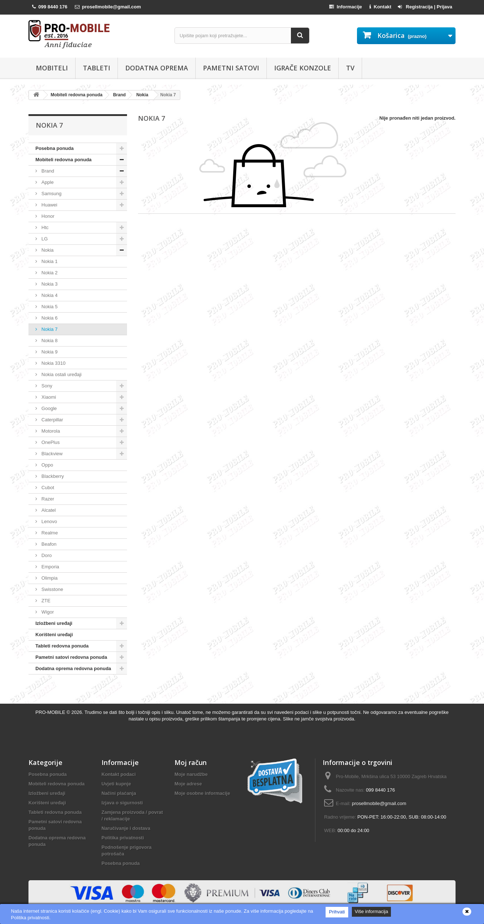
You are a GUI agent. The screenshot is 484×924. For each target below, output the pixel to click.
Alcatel (48, 510)
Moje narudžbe (191, 774)
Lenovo (48, 521)
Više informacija (371, 911)
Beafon (48, 544)
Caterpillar (51, 419)
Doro (46, 555)
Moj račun (190, 762)
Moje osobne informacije (202, 793)
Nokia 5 (49, 306)
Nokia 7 (49, 329)
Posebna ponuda (54, 148)
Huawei (48, 205)
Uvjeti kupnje (116, 783)
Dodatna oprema (156, 67)
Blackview (51, 453)
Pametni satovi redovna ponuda (71, 657)
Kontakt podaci (118, 774)
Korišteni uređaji (54, 634)
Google (48, 408)
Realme (49, 533)
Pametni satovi (231, 67)
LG (44, 238)
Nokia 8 (49, 340)
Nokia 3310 (52, 363)
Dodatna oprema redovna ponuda (73, 668)
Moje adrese (188, 783)
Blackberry (52, 476)
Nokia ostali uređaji (60, 374)
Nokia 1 (49, 261)
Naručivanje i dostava (125, 828)
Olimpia (49, 578)
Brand (47, 171)
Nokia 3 (49, 284)
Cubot (47, 487)
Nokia (47, 250)
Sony (46, 385)
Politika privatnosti (122, 837)
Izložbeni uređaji (53, 623)
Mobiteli (52, 67)
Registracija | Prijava (425, 6)
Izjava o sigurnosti (122, 802)
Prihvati (337, 912)
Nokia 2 (49, 272)
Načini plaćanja (118, 793)
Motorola (50, 431)
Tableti (96, 67)
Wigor (47, 612)
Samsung (51, 193)
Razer (47, 499)
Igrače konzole (302, 67)
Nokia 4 (49, 295)
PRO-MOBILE (50, 712)
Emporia (49, 566)
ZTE (45, 600)
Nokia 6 (49, 318)
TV (350, 67)
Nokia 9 (49, 352)
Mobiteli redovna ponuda (63, 159)
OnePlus (49, 442)
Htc (44, 227)
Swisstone (51, 589)
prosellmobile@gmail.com (379, 803)
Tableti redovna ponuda (62, 646)
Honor (47, 216)
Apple (47, 182)
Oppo (46, 465)
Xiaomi (48, 397)
